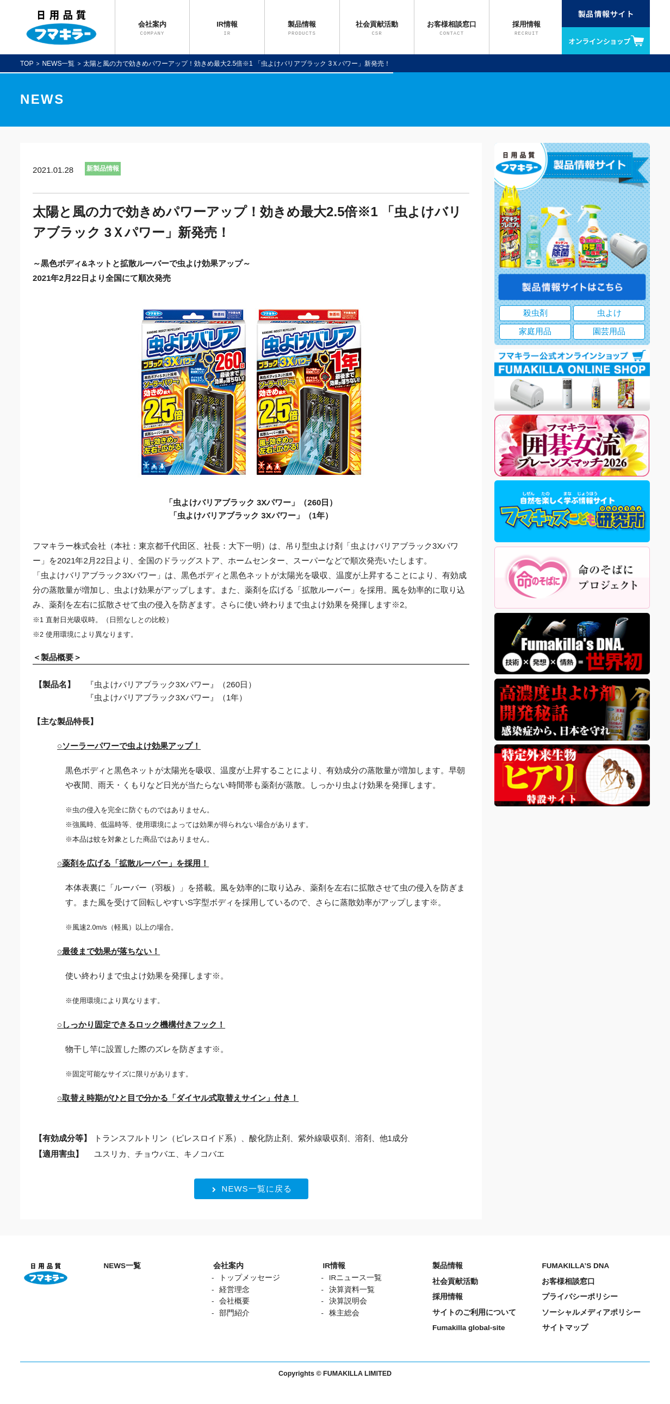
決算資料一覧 (352, 1290)
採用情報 (447, 1297)
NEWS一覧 (58, 63)
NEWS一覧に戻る (252, 1188)
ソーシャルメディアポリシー (591, 1312)
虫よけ (609, 313)
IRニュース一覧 (355, 1278)
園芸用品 (609, 331)
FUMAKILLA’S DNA (575, 1266)
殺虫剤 (535, 313)
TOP (26, 63)
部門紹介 (234, 1313)
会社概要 (234, 1301)
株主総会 (344, 1313)
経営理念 (234, 1290)
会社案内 (228, 1266)
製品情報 (447, 1266)
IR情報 (333, 1266)
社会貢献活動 (455, 1281)
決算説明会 (348, 1301)
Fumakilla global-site (468, 1328)
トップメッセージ (249, 1278)
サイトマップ (565, 1328)
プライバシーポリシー (580, 1297)
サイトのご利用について (474, 1312)
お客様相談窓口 (568, 1281)
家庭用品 (535, 331)
